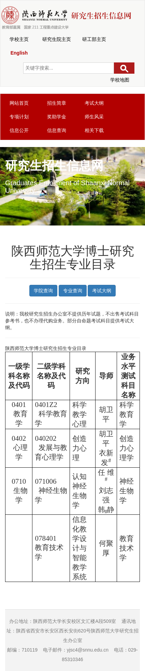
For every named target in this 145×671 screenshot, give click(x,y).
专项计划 (19, 116)
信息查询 (56, 130)
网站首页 (19, 103)
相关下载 (94, 130)
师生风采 (94, 116)
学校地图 (119, 80)
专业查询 (72, 290)
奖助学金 (56, 116)
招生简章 (56, 103)
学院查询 (43, 290)
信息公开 (19, 130)
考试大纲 (94, 103)
